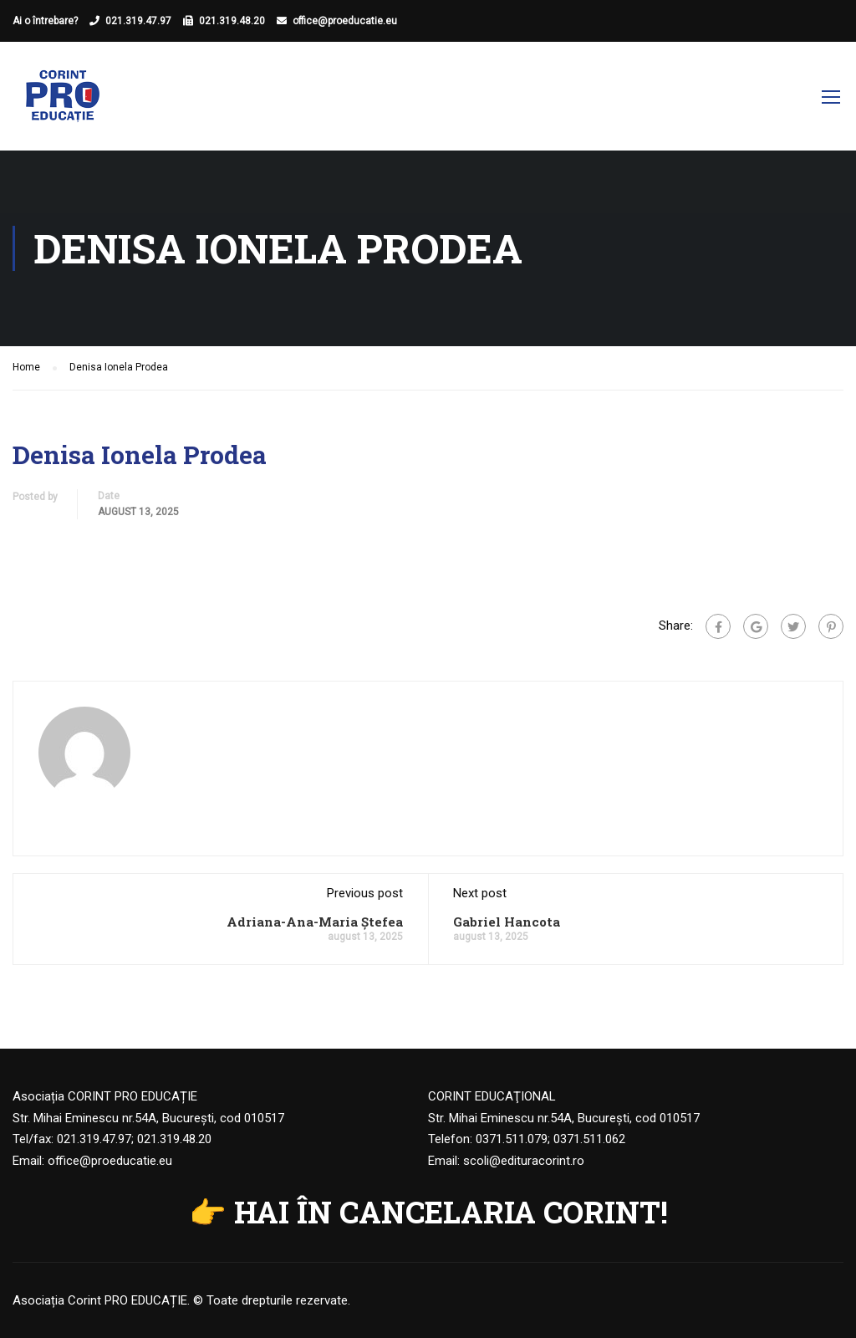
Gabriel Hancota (506, 921)
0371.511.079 (512, 1138)
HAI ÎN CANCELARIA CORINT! (451, 1212)
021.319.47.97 (138, 21)
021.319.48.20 (232, 21)
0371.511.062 (589, 1138)
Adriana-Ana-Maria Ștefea (315, 921)
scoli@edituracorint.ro (523, 1160)
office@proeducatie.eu (345, 21)
